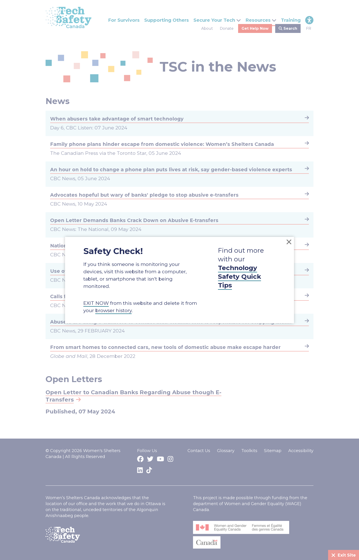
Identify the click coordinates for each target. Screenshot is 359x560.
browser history (113, 310)
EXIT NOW (96, 303)
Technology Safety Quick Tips (239, 276)
